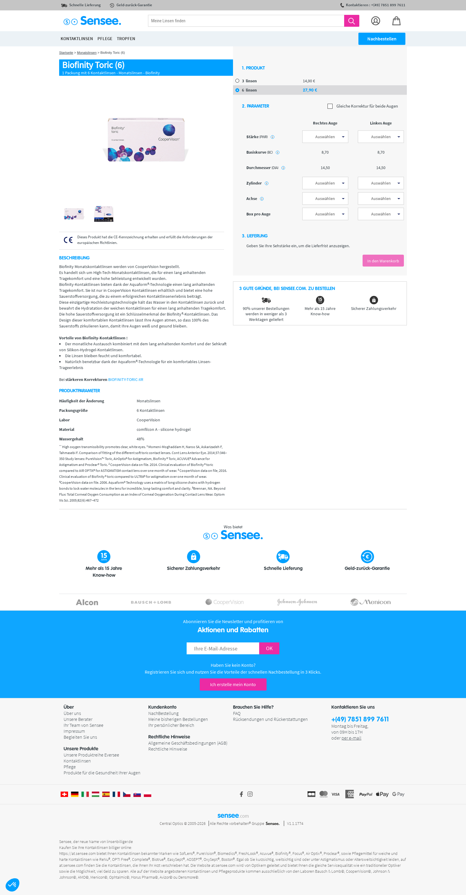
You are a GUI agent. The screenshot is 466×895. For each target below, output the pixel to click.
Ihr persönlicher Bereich (171, 725)
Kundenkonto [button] (162, 707)
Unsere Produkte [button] (81, 749)
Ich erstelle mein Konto (233, 684)
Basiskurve (262, 152)
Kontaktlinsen (77, 761)
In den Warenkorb (383, 261)
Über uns (72, 713)
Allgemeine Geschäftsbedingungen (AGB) (187, 743)
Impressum (74, 731)
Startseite (66, 52)
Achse (255, 198)
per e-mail (351, 738)
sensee (233, 815)
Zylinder (257, 183)
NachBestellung (163, 713)
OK (269, 648)
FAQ (236, 713)
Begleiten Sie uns (80, 737)
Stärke (260, 136)
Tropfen (126, 38)
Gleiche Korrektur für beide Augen (363, 106)
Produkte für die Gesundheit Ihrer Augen (102, 773)
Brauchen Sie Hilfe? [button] (253, 707)
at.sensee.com (71, 865)
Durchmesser (265, 167)
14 (309, 80)
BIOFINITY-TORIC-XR (125, 379)
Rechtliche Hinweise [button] (169, 737)
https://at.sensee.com (77, 853)
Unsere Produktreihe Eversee (91, 755)
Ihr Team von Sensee (83, 725)
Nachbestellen (381, 39)
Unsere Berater (78, 719)
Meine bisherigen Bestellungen (178, 719)
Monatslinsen (87, 52)
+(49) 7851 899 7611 (360, 719)
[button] (12, 885)
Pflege (70, 767)
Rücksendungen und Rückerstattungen (270, 719)
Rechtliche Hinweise (167, 749)
